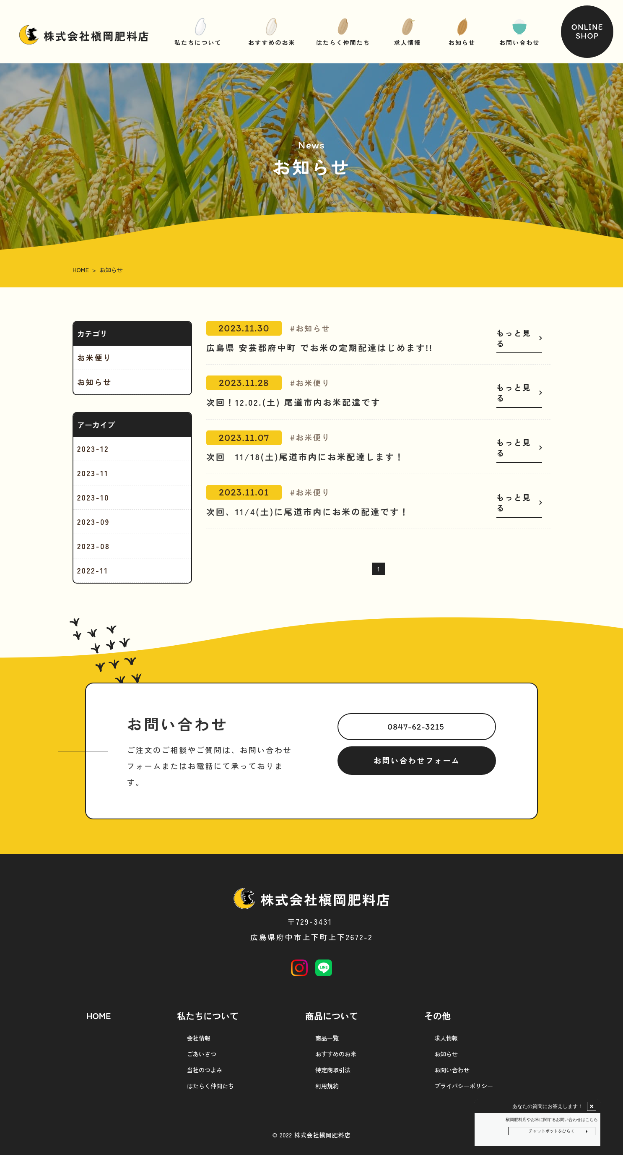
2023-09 (93, 521)
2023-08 (93, 545)
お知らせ (94, 381)
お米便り (94, 357)
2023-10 (93, 497)
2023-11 (93, 472)
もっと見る (513, 338)
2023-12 (93, 448)
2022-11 (93, 570)
